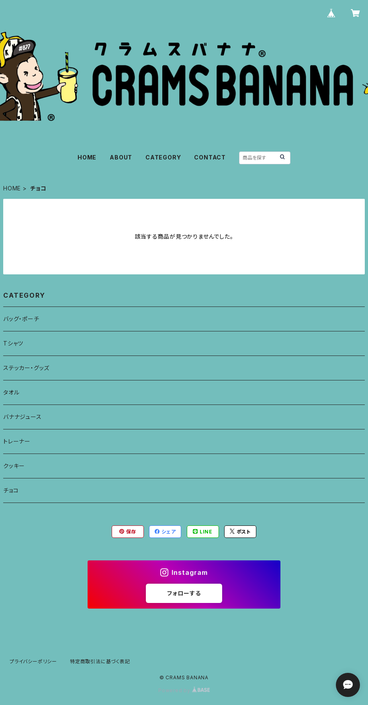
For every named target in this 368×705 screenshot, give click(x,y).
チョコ (10, 490)
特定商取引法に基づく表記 (100, 661)
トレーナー (17, 441)
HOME (87, 157)
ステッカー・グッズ (26, 367)
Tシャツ (13, 343)
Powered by (184, 690)
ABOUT (121, 157)
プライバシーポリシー (33, 661)
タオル (11, 392)
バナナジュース (22, 416)
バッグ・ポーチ (21, 318)
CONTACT (210, 157)
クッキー (14, 465)
